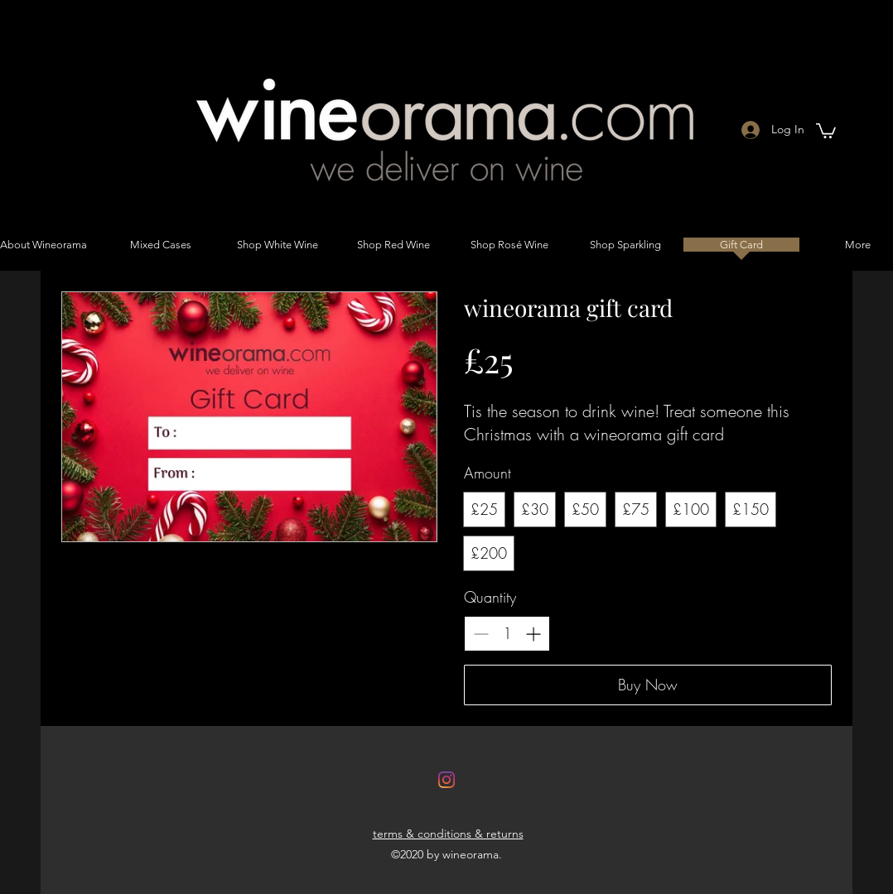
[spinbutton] (507, 633)
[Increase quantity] (533, 634)
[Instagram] (446, 779)
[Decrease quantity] (481, 634)
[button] (826, 130)
